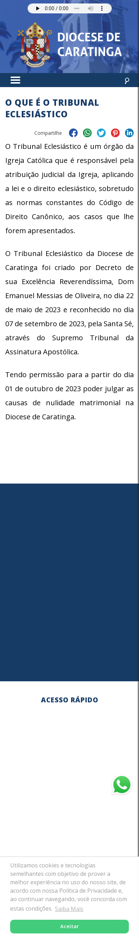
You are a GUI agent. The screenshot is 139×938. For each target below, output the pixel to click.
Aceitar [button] (69, 926)
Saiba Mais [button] (69, 909)
